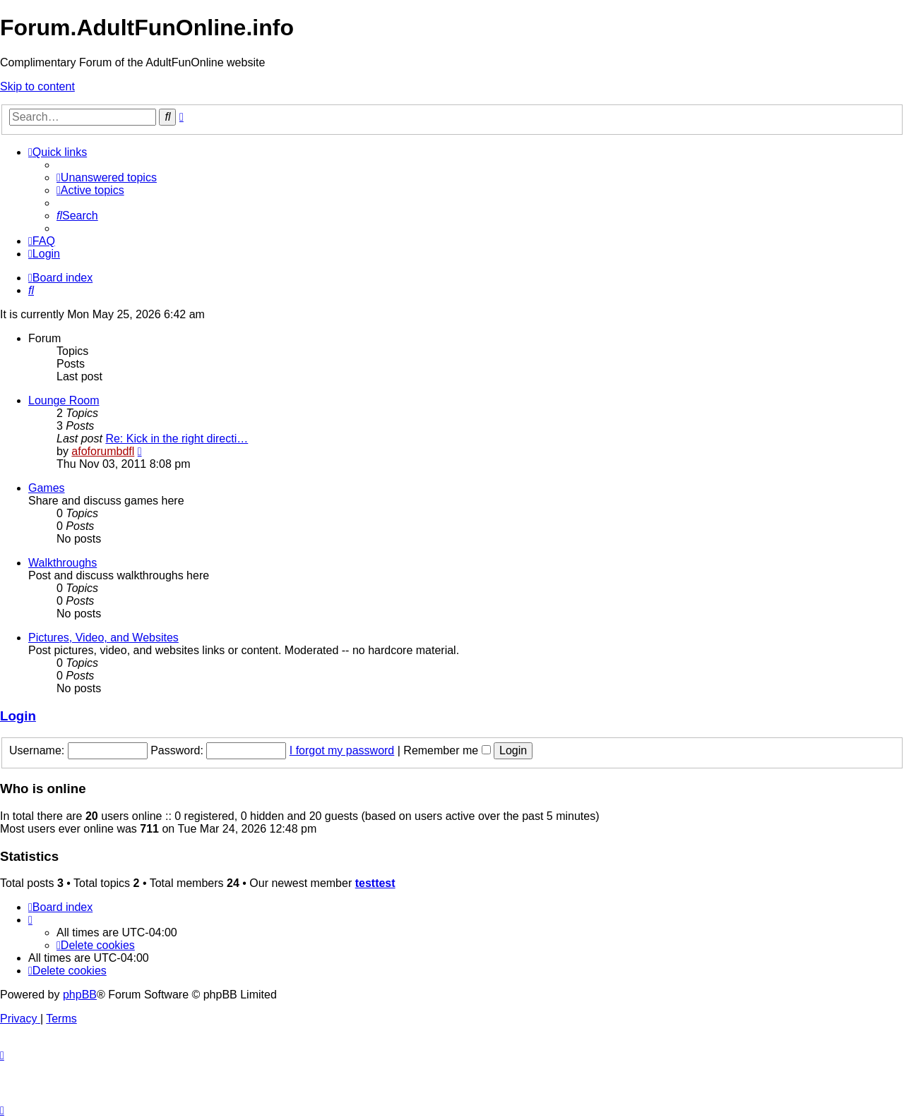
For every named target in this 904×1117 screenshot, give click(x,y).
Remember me (446, 750)
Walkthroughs (62, 563)
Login (18, 715)
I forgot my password (342, 750)
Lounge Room (64, 400)
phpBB (80, 995)
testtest (375, 883)
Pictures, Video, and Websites (103, 638)
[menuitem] (106, 177)
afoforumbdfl (102, 451)
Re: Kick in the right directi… (176, 439)
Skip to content (37, 86)
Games (46, 488)
